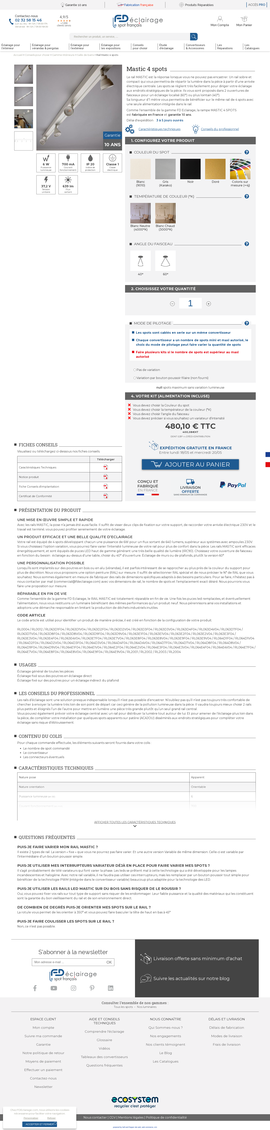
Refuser (51, 1118)
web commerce (147, 1127)
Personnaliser (31, 1118)
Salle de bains (85, 55)
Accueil (18, 55)
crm (155, 1127)
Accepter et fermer (40, 1124)
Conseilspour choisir (37, 55)
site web (138, 1127)
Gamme (63, 55)
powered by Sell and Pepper (123, 1127)
